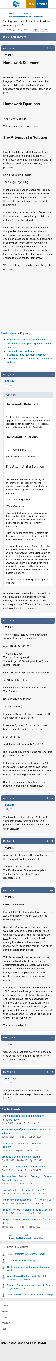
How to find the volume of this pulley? (23, 1189)
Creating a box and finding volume (21, 1156)
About (5, 1311)
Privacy (6, 1323)
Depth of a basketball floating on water (23, 1166)
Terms (5, 1317)
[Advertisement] (28, 299)
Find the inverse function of (28, 1199)
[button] (47, 48)
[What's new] (51, 4)
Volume (44, 30)
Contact (6, 1305)
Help (4, 1329)
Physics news (8, 333)
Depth (35, 30)
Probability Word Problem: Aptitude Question (27, 1209)
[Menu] (5, 4)
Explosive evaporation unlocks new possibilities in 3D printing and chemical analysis (29, 343)
